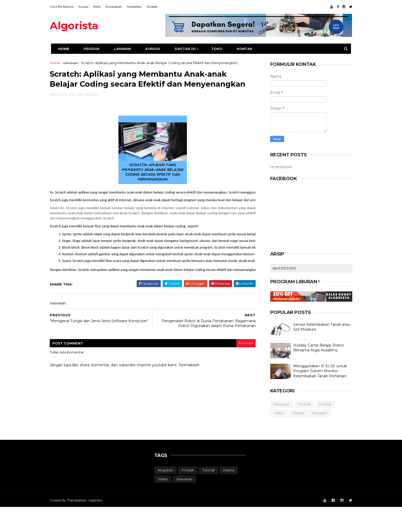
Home (68, 49)
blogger (239, 355)
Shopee (158, 6)
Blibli (103, 6)
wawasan (77, 63)
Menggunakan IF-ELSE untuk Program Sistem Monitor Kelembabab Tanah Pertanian (313, 371)
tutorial (298, 404)
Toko (221, 49)
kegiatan (313, 413)
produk (319, 404)
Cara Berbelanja (68, 6)
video (272, 413)
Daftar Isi (190, 49)
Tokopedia (140, 6)
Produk (97, 49)
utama (291, 413)
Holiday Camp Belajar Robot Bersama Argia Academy (312, 348)
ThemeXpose (82, 512)
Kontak (250, 49)
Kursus (90, 6)
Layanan (127, 49)
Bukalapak (120, 6)
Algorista (80, 25)
